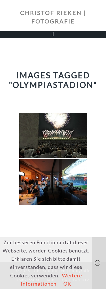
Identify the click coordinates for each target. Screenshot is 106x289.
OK (67, 284)
